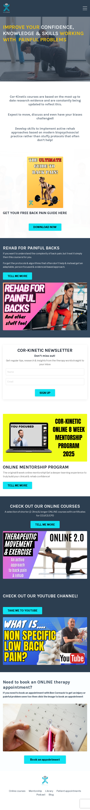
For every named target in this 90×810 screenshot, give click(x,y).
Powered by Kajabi (45, 802)
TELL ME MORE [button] (17, 276)
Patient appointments (68, 791)
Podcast (40, 794)
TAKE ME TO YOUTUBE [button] (23, 610)
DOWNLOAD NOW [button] (45, 227)
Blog (51, 794)
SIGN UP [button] (45, 392)
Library (49, 791)
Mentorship (35, 791)
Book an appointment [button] (45, 759)
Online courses (17, 791)
